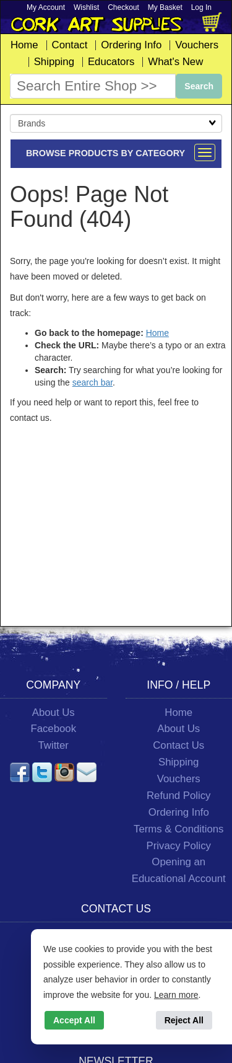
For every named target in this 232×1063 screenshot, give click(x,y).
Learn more (176, 995)
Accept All (74, 1020)
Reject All (184, 1020)
